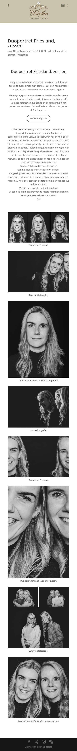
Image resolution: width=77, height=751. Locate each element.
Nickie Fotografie (22, 51)
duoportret (60, 51)
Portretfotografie (38, 118)
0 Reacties (22, 54)
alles (50, 51)
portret (11, 54)
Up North (47, 746)
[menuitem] (8, 5)
